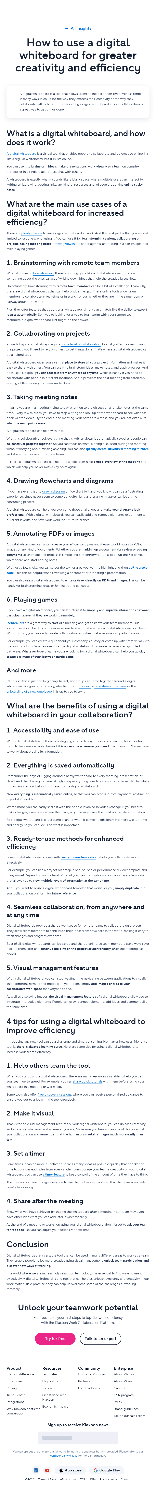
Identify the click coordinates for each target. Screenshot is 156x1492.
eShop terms (68, 1479)
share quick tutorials (87, 1081)
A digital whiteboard (21, 154)
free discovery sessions (54, 1094)
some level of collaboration (81, 344)
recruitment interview (110, 686)
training (85, 686)
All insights (78, 28)
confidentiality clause (63, 1456)
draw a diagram (53, 491)
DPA (93, 1479)
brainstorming (43, 273)
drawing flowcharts (66, 244)
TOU (83, 1479)
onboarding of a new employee (29, 692)
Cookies (126, 1479)
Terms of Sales (47, 1479)
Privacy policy (108, 1479)
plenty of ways (31, 233)
